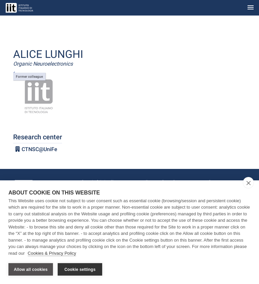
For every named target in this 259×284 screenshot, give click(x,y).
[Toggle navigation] (250, 8)
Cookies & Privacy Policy (52, 253)
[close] (248, 182)
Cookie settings (79, 269)
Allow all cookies (31, 269)
